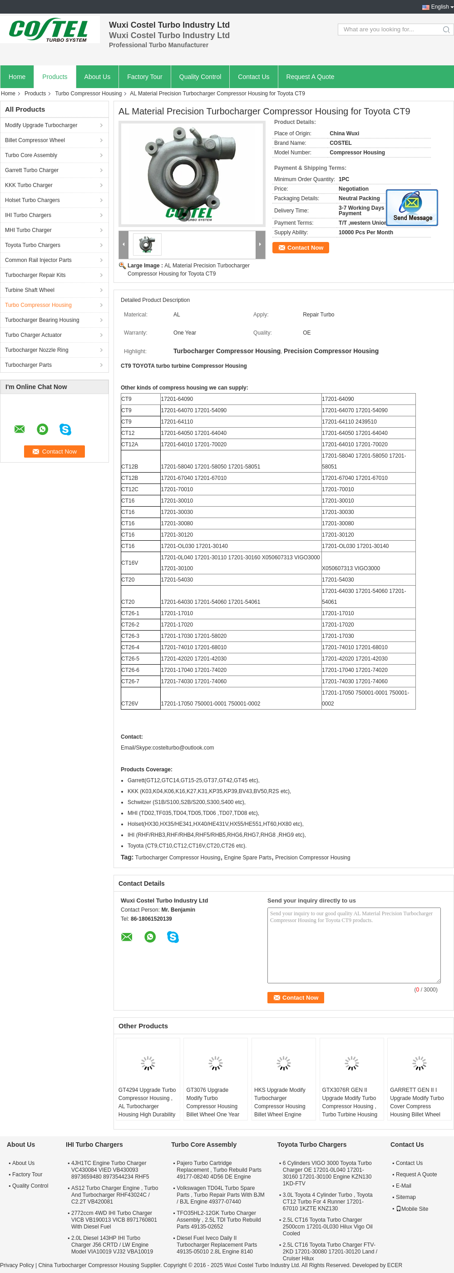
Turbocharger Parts (28, 365)
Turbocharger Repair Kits (35, 275)
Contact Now (305, 247)
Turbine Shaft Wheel (29, 290)
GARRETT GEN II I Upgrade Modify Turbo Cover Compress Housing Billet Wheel (417, 1102)
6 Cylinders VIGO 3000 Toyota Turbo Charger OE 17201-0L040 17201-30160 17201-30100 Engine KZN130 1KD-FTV (327, 1173)
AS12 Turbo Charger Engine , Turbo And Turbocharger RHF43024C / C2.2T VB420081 (114, 1195)
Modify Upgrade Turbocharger (41, 125)
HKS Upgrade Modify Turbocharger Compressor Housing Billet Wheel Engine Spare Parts (280, 1106)
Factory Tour (145, 76)
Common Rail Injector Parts (38, 260)
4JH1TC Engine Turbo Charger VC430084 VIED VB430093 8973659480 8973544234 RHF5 (110, 1170)
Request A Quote (310, 76)
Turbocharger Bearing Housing (42, 320)
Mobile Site (412, 1209)
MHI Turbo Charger (28, 230)
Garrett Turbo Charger (32, 170)
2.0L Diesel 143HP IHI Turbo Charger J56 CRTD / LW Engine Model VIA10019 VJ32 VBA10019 (112, 1245)
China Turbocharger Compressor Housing (88, 1265)
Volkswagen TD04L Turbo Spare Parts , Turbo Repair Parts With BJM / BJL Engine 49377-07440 (220, 1195)
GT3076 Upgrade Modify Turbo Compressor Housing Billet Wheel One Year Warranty (212, 1106)
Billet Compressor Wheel (35, 140)
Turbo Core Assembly (31, 155)
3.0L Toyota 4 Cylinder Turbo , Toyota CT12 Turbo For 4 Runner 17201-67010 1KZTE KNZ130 (328, 1202)
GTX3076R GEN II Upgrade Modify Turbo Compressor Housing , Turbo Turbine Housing (350, 1102)
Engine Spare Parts (247, 857)
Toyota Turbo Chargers (32, 245)
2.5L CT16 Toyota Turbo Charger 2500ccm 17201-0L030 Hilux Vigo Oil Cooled (328, 1227)
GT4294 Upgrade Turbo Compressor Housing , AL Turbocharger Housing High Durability (147, 1102)
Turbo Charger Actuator (33, 335)
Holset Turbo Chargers (32, 200)
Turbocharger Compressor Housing (178, 857)
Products (54, 76)
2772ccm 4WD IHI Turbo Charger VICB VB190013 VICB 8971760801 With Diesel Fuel (114, 1220)
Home (17, 76)
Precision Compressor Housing (312, 857)
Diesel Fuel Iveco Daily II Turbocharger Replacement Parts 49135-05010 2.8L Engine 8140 (217, 1245)
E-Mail (403, 1186)
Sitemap (406, 1197)
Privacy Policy (17, 1265)
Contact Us (253, 76)
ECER (394, 1265)
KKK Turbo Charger (29, 185)
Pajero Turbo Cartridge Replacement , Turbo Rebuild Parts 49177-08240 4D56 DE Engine (219, 1170)
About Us (97, 76)
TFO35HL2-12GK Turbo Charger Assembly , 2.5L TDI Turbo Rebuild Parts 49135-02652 (219, 1220)
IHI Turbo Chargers (28, 215)
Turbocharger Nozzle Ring (37, 350)
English (440, 7)
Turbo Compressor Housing (88, 93)
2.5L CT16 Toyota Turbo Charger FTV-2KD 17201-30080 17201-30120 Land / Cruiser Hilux (330, 1252)
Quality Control (200, 76)
